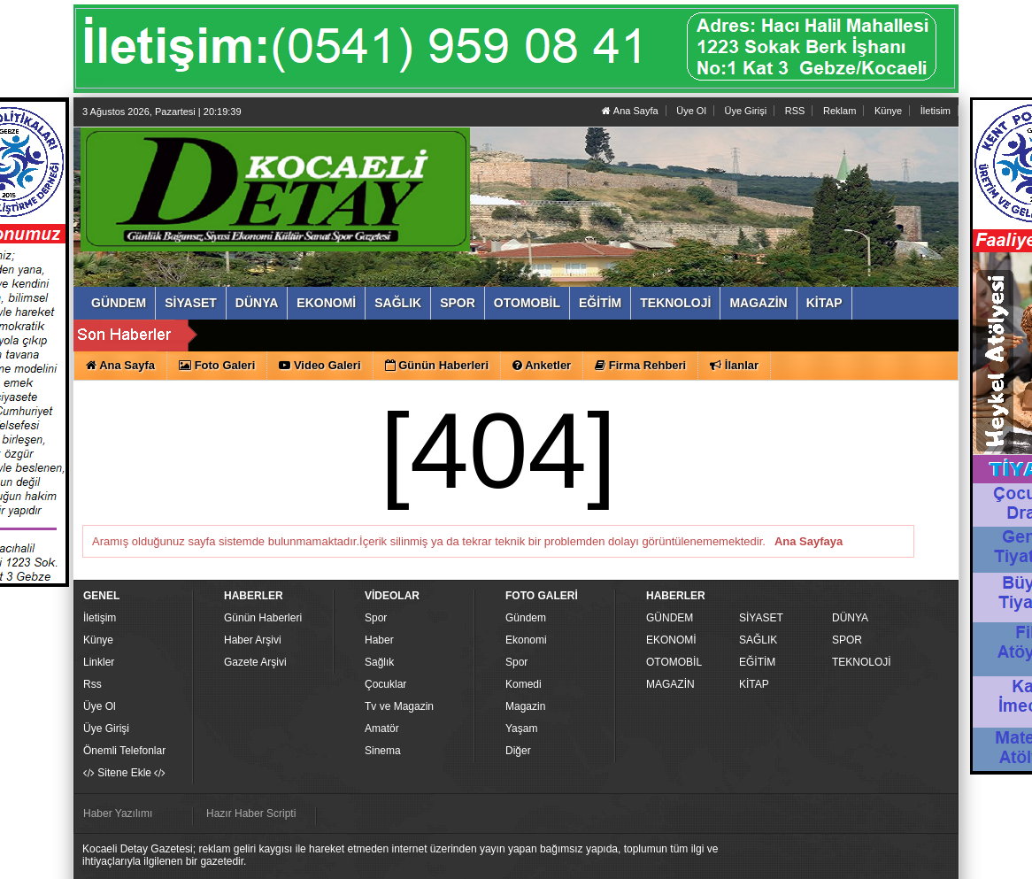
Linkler (98, 662)
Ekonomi (526, 640)
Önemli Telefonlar (124, 750)
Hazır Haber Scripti (251, 813)
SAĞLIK (758, 640)
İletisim (935, 110)
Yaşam (521, 728)
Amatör (382, 728)
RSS (795, 110)
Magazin (525, 706)
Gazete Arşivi (255, 662)
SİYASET (761, 618)
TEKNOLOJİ (861, 662)
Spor (376, 618)
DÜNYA (850, 618)
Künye (888, 110)
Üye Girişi (745, 110)
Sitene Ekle (124, 773)
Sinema (383, 750)
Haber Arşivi (252, 640)
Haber (379, 640)
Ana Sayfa (630, 110)
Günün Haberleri (263, 618)
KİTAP (754, 684)
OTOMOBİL (674, 662)
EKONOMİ (671, 640)
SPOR (847, 640)
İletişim (99, 618)
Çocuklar (385, 684)
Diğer (518, 750)
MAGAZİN (670, 684)
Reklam (839, 110)
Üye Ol (691, 110)
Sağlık (379, 662)
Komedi (523, 684)
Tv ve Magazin (399, 706)
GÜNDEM (669, 618)
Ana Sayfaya (808, 541)
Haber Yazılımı (117, 813)
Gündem (525, 618)
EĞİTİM (757, 662)
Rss (92, 684)
